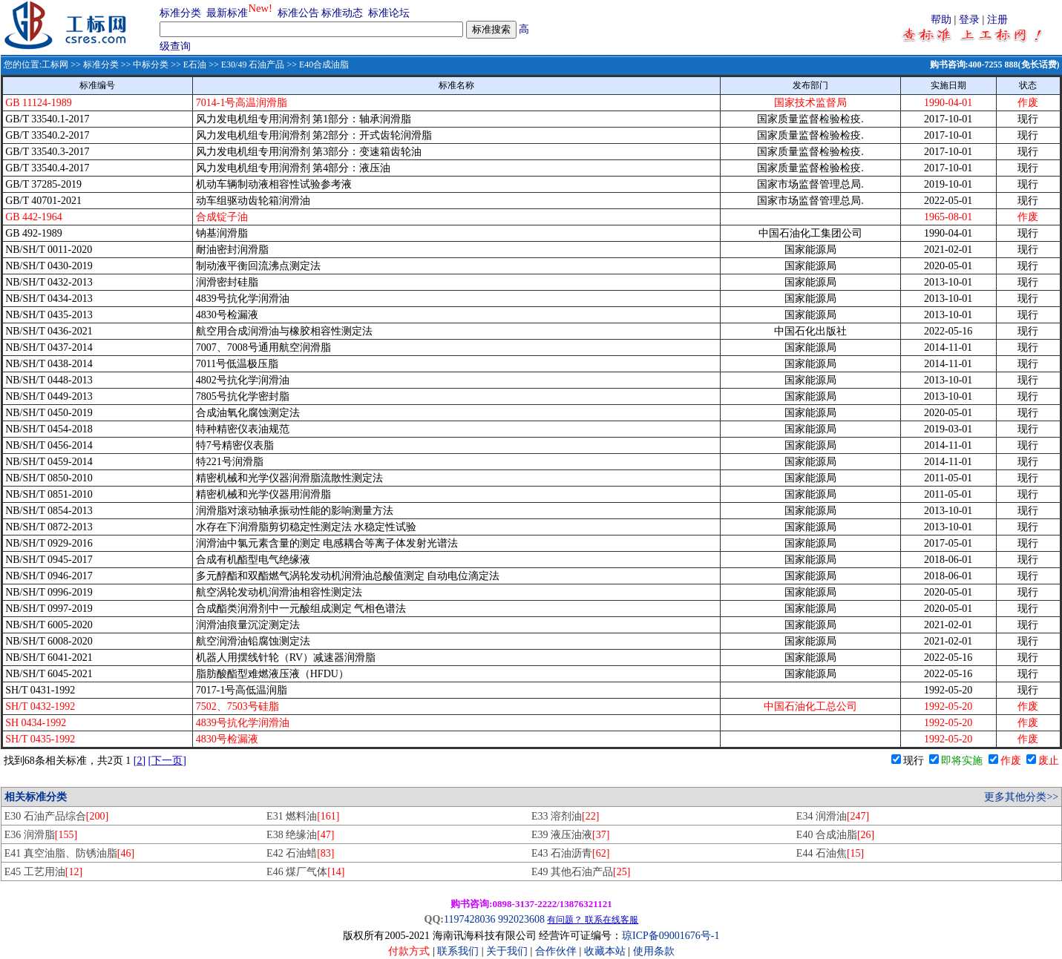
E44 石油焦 (830, 853)
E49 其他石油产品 (580, 871)
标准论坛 (389, 13)
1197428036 (469, 919)
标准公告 (298, 13)
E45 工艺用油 (43, 871)
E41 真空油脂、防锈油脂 (69, 853)
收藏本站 (605, 951)
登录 (969, 19)
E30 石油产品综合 (56, 816)
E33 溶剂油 (565, 816)
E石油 (194, 64)
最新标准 (227, 13)
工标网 (55, 64)
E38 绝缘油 (300, 834)
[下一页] (167, 760)
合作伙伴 (556, 951)
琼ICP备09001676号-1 (670, 935)
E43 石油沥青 (570, 853)
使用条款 (654, 951)
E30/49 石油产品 (253, 64)
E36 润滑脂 (40, 834)
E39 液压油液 (570, 834)
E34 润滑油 (832, 816)
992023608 (521, 919)
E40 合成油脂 (835, 834)
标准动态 (342, 13)
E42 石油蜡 (300, 853)
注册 (997, 19)
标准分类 (180, 13)
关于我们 (508, 951)
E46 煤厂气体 (305, 871)
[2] (139, 760)
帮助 (941, 19)
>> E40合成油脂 (316, 64)
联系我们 (458, 951)
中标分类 (150, 64)
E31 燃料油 (302, 816)
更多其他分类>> (1021, 797)
